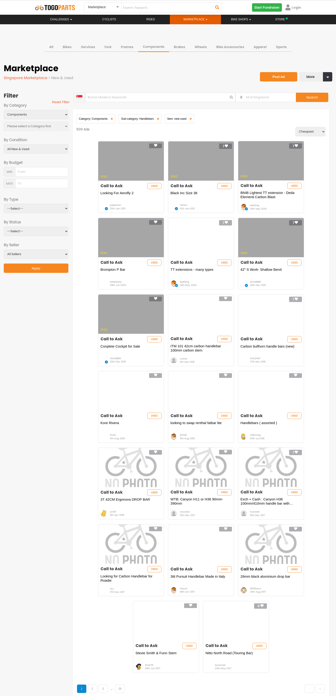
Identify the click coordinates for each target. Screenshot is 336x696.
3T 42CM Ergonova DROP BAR (113, 437)
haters (161, 209)
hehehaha (282, 209)
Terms (78, 675)
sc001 (101, 449)
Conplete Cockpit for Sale (228, 277)
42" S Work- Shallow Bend (168, 277)
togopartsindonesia (193, 648)
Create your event (141, 675)
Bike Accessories (230, 45)
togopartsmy (122, 655)
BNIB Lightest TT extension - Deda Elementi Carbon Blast (230, 199)
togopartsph (253, 648)
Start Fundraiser (267, 7)
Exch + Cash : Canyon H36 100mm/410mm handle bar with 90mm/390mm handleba (232, 439)
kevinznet (282, 529)
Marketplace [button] (196, 19)
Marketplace (150, 615)
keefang (222, 209)
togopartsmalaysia (126, 648)
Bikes (67, 45)
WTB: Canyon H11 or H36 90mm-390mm (168, 439)
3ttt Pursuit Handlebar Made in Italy (112, 519)
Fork (108, 45)
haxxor (102, 529)
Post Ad (274, 72)
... (119, 553)
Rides (150, 19)
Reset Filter (66, 102)
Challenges (61, 19)
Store (185, 606)
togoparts (53, 648)
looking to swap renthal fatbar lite (231, 359)
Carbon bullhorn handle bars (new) (111, 359)
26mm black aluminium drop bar (170, 519)
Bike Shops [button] (241, 19)
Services (88, 45)
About (44, 675)
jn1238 (220, 369)
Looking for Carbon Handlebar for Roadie (290, 439)
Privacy (95, 675)
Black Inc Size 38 (161, 197)
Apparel (260, 45)
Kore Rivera (157, 357)
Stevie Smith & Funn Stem (228, 517)
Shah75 (221, 529)
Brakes (179, 45)
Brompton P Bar (279, 197)
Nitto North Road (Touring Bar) (291, 517)
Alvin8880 (163, 290)
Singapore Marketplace (27, 76)
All (51, 45)
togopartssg (55, 655)
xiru (279, 449)
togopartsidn (188, 655)
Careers (61, 675)
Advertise (114, 675)
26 (127, 553)
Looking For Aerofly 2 (105, 197)
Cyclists (109, 19)
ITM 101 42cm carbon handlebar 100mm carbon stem (291, 279)
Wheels (201, 45)
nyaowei (162, 449)
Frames (127, 45)
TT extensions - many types (110, 277)
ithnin (161, 369)
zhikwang (282, 369)
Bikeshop (188, 601)
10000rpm (163, 529)
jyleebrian (103, 209)
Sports (281, 45)
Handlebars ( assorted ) (285, 357)
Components (153, 45)
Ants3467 (103, 369)
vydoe (280, 290)
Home (145, 601)
